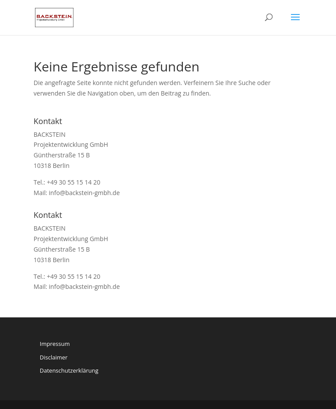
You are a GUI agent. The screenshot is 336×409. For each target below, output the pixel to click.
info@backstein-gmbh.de (84, 192)
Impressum (55, 344)
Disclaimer (54, 357)
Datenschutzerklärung (69, 370)
